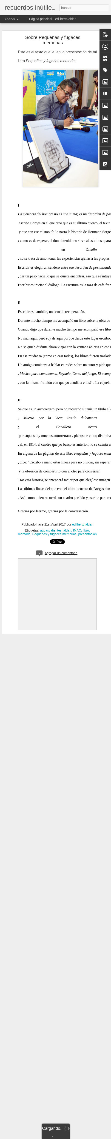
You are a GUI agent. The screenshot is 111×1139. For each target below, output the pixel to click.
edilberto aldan (82, 524)
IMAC (77, 530)
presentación (87, 534)
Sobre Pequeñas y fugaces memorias (52, 40)
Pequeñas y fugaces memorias (54, 534)
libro (86, 530)
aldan (67, 530)
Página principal (40, 19)
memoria (24, 534)
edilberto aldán (65, 19)
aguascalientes (50, 530)
